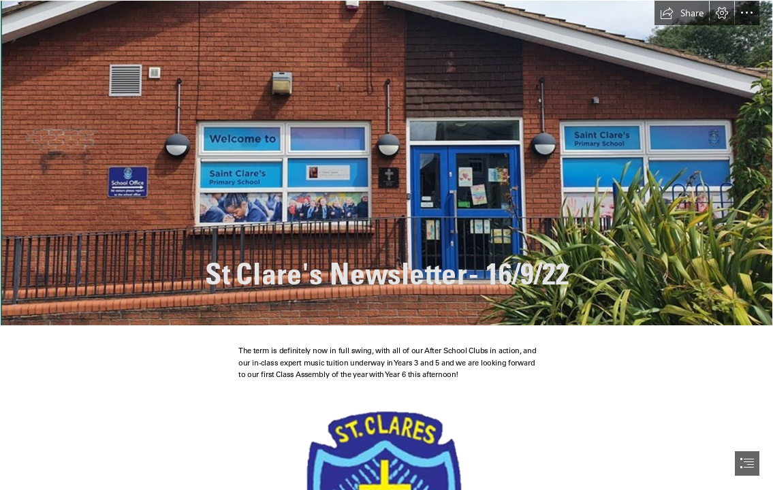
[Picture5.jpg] (386, 163)
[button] (681, 13)
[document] (386, 245)
